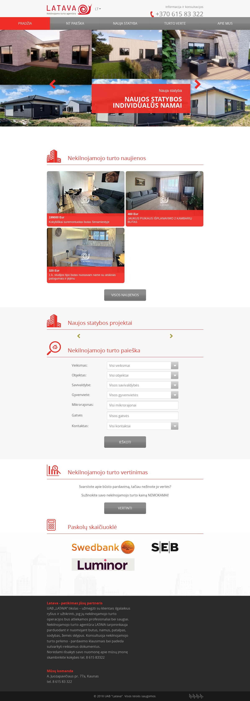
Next (198, 84)
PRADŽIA (25, 23)
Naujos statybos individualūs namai (141, 99)
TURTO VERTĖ (175, 23)
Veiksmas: (79, 365)
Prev (52, 84)
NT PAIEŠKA (75, 23)
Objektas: (79, 375)
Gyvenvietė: (81, 394)
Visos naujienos (125, 295)
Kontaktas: (80, 426)
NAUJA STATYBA (125, 23)
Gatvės (77, 415)
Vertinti (125, 508)
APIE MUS (225, 23)
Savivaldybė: (81, 385)
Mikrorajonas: (83, 404)
